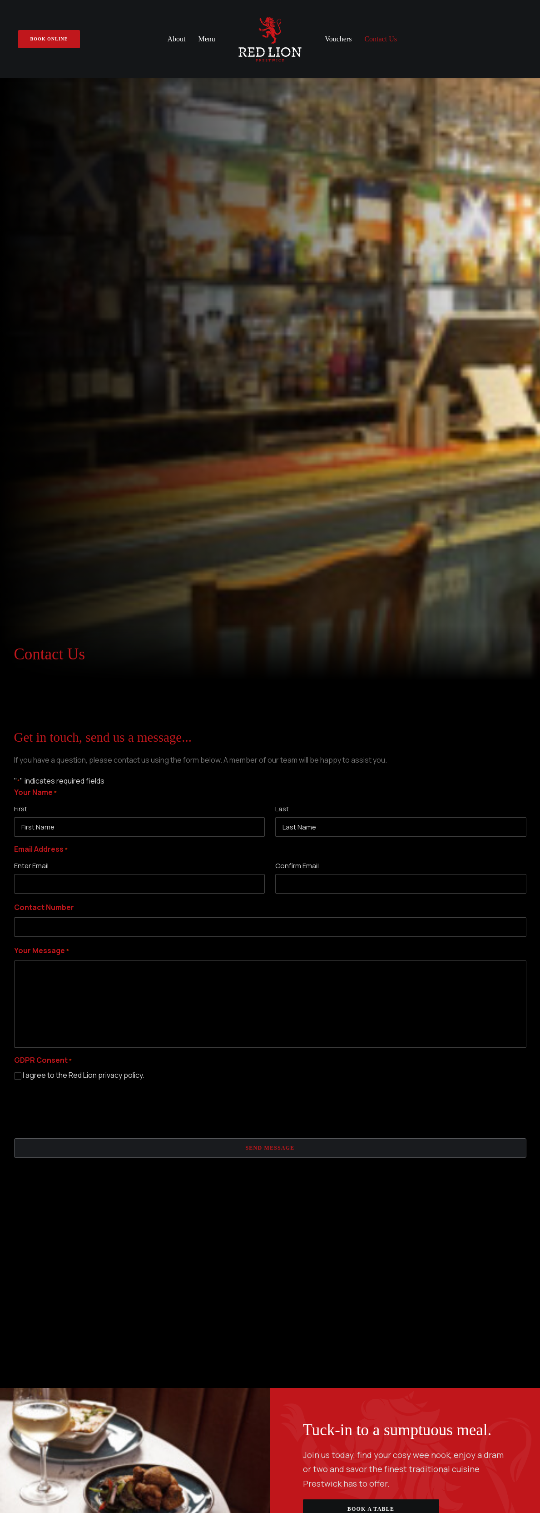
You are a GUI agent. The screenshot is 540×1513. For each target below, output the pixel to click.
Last (282, 275)
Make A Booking (172, 1121)
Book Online (442, 1169)
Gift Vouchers (169, 1134)
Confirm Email (297, 332)
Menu (206, 39)
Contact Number (44, 374)
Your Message (41, 417)
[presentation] (83, 573)
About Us (161, 1109)
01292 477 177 (36, 1168)
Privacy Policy (270, 1442)
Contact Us (380, 39)
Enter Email (31, 332)
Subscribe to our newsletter (270, 1255)
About (177, 39)
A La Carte (295, 1109)
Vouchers (338, 39)
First (20, 275)
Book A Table (370, 975)
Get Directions (49, 1190)
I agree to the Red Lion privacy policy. (83, 542)
